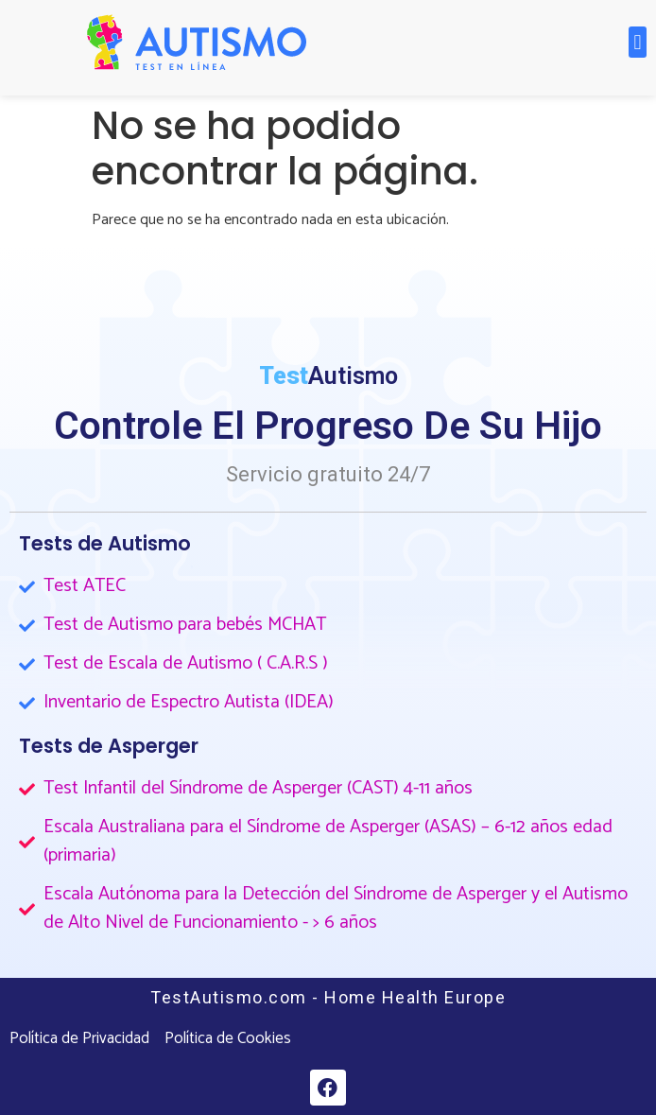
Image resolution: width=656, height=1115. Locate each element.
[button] (638, 42)
